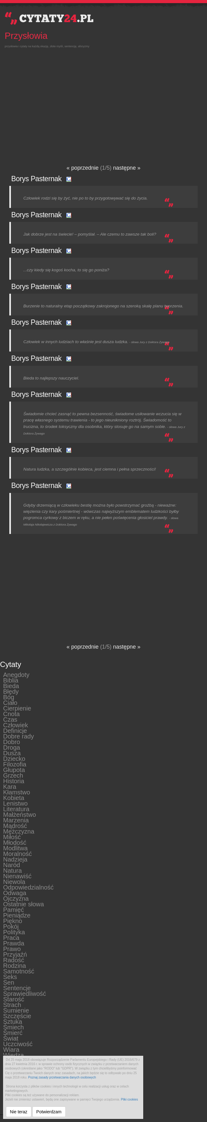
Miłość (12, 836)
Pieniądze (17, 915)
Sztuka (12, 1021)
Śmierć (12, 1032)
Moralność (17, 853)
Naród (11, 864)
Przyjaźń (15, 954)
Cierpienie (17, 708)
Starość (13, 999)
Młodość (14, 842)
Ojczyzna (16, 898)
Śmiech (13, 1027)
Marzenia (16, 820)
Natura (12, 870)
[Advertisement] (101, 101)
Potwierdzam (49, 1111)
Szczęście (17, 1016)
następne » (126, 168)
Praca (11, 937)
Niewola (14, 881)
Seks (10, 976)
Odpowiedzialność (28, 887)
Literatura (16, 809)
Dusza (12, 753)
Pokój (11, 926)
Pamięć (13, 909)
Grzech (13, 775)
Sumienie (16, 1010)
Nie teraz (18, 1111)
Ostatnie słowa (23, 904)
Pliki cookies (129, 1099)
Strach (12, 1004)
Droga (11, 747)
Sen (8, 982)
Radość (13, 960)
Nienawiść (17, 876)
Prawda (13, 943)
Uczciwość (17, 1043)
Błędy (11, 691)
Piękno (12, 920)
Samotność (18, 971)
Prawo (12, 948)
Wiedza (13, 1055)
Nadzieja (15, 859)
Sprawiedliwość (24, 993)
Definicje (15, 730)
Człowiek (15, 725)
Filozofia (14, 764)
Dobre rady (18, 736)
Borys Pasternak (36, 179)
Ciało (10, 702)
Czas (10, 719)
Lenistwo (15, 803)
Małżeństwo (19, 814)
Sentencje (17, 988)
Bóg (8, 697)
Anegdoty (16, 674)
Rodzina (14, 965)
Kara (9, 786)
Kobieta (13, 797)
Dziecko (14, 758)
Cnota (11, 713)
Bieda (11, 685)
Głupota (14, 769)
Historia (13, 781)
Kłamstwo (16, 792)
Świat (10, 1038)
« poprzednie (83, 168)
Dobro (11, 741)
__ (1, 1113)
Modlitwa (15, 848)
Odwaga (14, 892)
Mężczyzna (18, 831)
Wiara (11, 1049)
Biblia (10, 680)
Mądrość (15, 825)
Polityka (14, 932)
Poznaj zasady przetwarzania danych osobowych (62, 1077)
